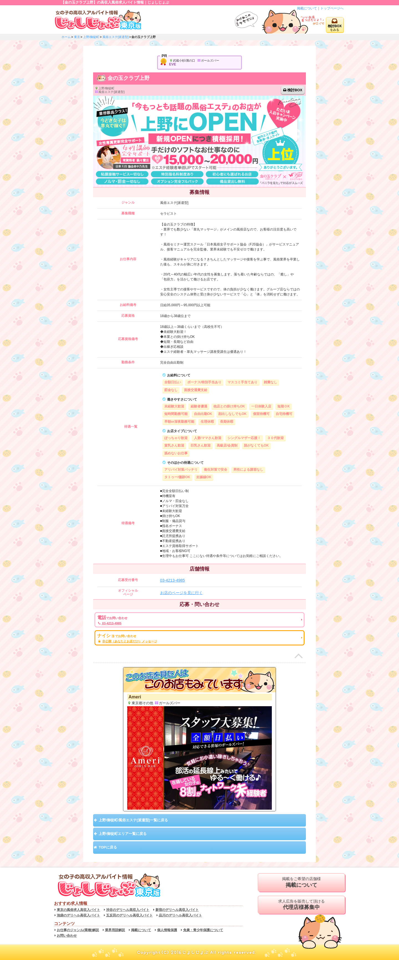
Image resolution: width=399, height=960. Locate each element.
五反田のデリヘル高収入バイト (129, 915)
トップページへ (332, 8)
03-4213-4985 (172, 580)
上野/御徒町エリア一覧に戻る (123, 834)
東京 (77, 37)
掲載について (307, 8)
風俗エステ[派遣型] (116, 37)
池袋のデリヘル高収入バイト (78, 915)
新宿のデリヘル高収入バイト (177, 910)
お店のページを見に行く (181, 593)
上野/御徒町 (91, 37)
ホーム (66, 37)
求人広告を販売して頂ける (301, 905)
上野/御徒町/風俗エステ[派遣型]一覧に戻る (133, 820)
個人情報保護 (167, 930)
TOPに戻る (108, 847)
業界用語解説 (115, 930)
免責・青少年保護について (203, 930)
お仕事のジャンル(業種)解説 (78, 930)
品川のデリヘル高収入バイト (180, 915)
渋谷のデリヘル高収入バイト (127, 910)
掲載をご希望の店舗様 (301, 882)
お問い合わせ (67, 936)
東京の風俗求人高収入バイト (78, 910)
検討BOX (294, 90)
